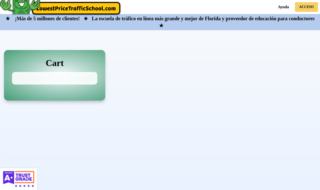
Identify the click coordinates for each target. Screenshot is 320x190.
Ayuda (283, 7)
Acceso (306, 7)
